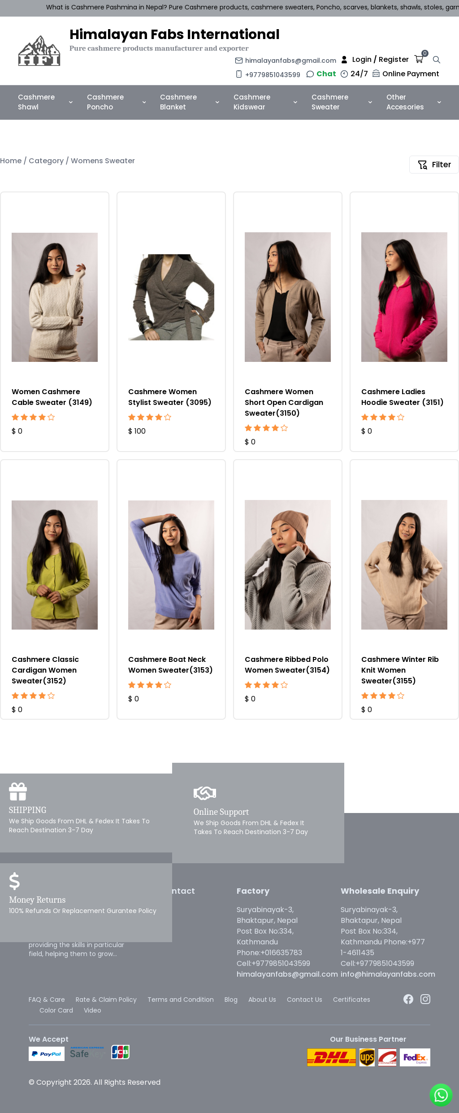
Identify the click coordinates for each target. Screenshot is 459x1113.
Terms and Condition (180, 999)
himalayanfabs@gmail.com (290, 60)
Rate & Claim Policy (106, 999)
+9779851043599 (272, 74)
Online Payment (410, 74)
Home (11, 161)
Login (362, 59)
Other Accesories (413, 102)
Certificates (351, 999)
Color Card (56, 1010)
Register (394, 59)
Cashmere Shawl (45, 102)
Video (92, 1010)
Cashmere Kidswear (265, 102)
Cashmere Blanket (189, 102)
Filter (434, 164)
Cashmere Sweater (342, 102)
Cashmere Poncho (116, 102)
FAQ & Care (47, 999)
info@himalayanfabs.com (388, 974)
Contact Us (304, 999)
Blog (231, 999)
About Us (262, 999)
